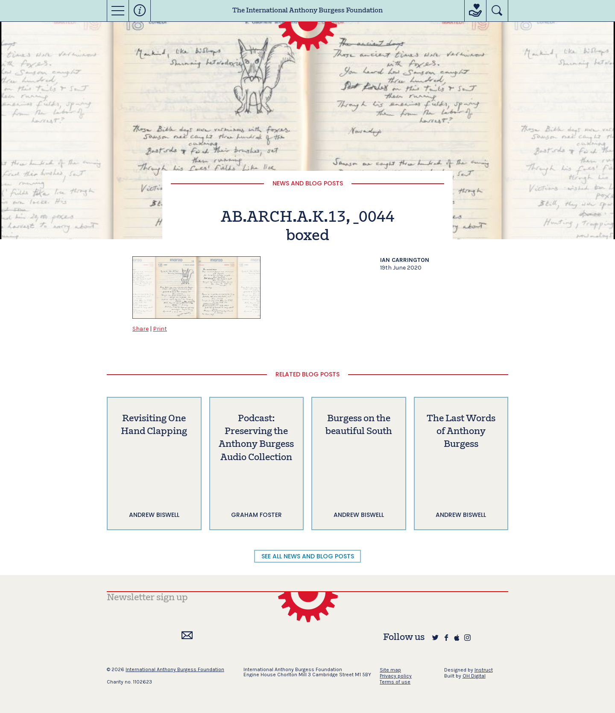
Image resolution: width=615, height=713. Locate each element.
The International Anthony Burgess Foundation (307, 10)
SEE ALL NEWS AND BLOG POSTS (307, 556)
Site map (390, 670)
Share (140, 328)
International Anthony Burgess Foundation (175, 669)
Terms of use (395, 682)
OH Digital (474, 676)
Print (160, 328)
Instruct (483, 670)
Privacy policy (396, 676)
